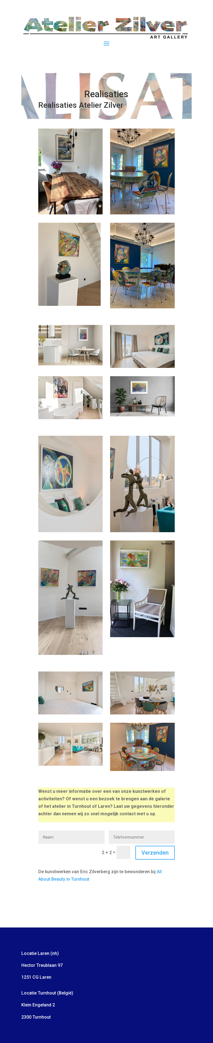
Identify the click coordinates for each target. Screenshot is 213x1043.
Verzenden (155, 852)
